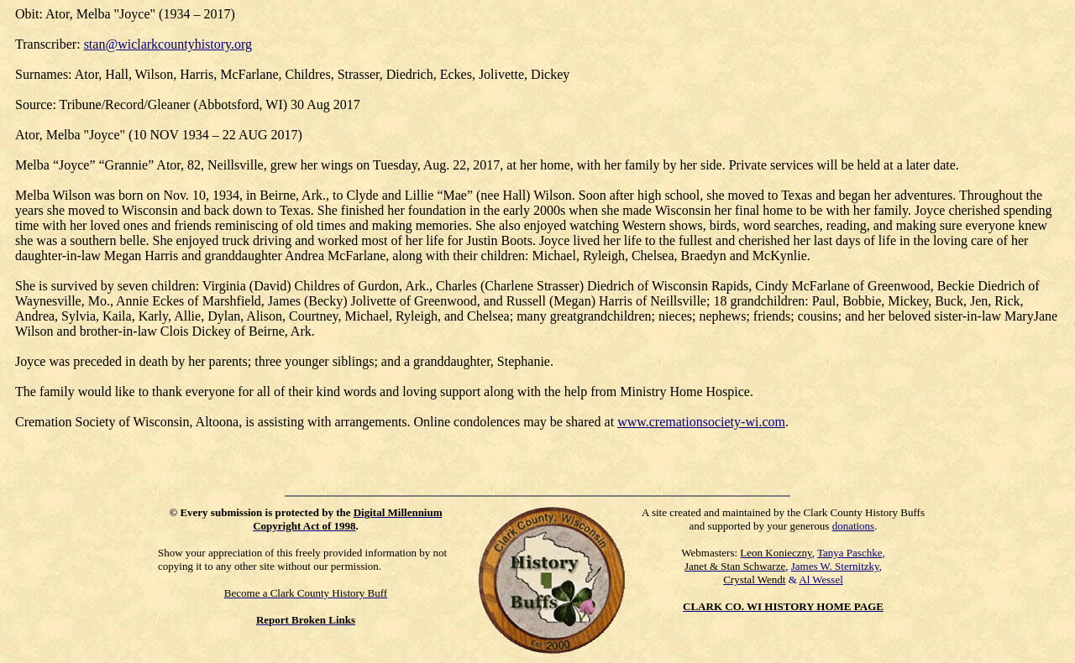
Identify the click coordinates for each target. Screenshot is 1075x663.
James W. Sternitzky (835, 566)
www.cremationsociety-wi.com (701, 422)
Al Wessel (821, 579)
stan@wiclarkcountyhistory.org (168, 44)
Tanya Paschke (849, 552)
